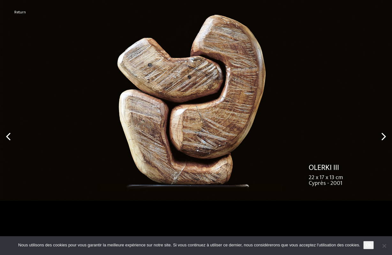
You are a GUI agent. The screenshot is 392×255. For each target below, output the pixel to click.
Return (20, 12)
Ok (368, 245)
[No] (384, 246)
